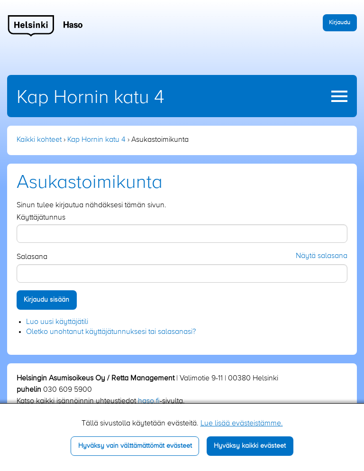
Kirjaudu (339, 22)
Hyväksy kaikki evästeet (250, 446)
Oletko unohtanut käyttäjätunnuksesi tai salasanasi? (111, 332)
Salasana (32, 257)
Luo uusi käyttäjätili (57, 322)
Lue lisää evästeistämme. (241, 423)
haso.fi (149, 401)
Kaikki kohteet (39, 140)
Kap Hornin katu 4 (90, 97)
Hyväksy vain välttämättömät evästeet (135, 446)
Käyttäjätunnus (41, 218)
